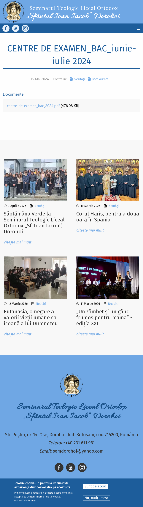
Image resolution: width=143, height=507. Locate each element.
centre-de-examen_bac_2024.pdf (33, 105)
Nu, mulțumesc (97, 498)
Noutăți (79, 79)
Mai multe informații (25, 500)
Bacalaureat (100, 79)
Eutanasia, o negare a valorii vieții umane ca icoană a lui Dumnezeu (31, 317)
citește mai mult (17, 242)
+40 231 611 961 (80, 442)
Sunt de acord (95, 486)
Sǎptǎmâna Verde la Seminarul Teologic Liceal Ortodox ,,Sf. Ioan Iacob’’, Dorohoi (34, 223)
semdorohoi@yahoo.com (78, 451)
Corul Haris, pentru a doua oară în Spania (107, 217)
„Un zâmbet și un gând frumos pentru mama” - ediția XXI (104, 317)
